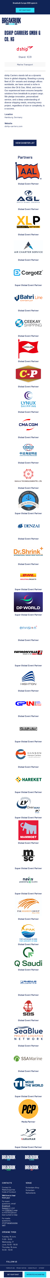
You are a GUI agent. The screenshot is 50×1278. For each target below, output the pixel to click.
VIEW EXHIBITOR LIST (25, 143)
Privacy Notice (21, 1268)
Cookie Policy (32, 1268)
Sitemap (41, 1268)
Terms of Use (10, 1268)
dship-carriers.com (13, 126)
